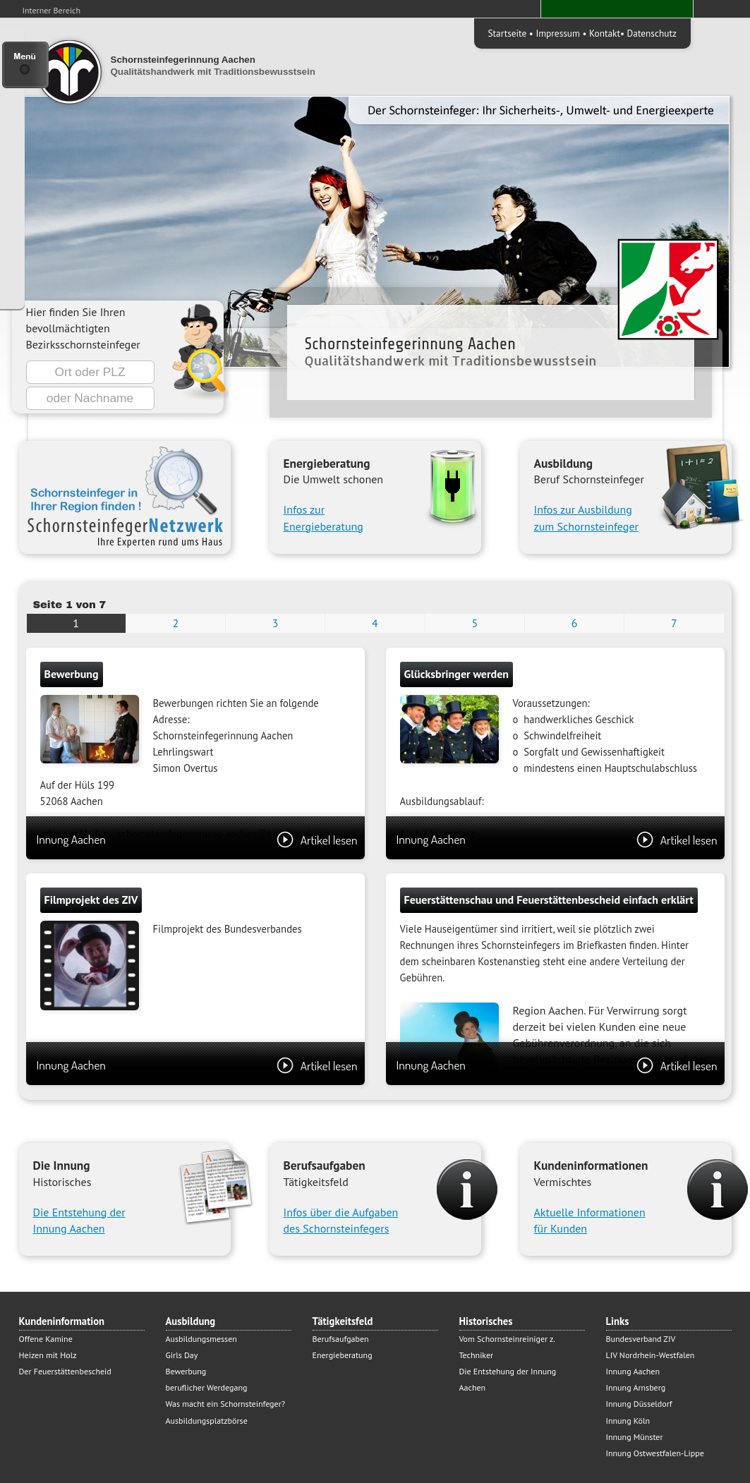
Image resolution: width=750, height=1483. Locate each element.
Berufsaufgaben (341, 1338)
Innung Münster (634, 1436)
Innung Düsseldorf (639, 1403)
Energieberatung (343, 1355)
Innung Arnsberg (636, 1387)
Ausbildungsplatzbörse (207, 1420)
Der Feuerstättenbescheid (65, 1371)
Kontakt (604, 33)
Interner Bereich (52, 10)
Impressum (557, 33)
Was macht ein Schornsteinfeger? (225, 1403)
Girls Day (182, 1355)
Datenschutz (652, 33)
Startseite (507, 33)
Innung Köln (628, 1420)
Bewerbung (186, 1371)
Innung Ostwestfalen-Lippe (655, 1453)
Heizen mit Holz (48, 1355)
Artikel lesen (317, 839)
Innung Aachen (197, 839)
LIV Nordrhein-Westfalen (650, 1355)
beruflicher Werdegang (207, 1387)
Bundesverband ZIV (641, 1338)
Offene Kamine (46, 1338)
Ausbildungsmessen (201, 1338)
